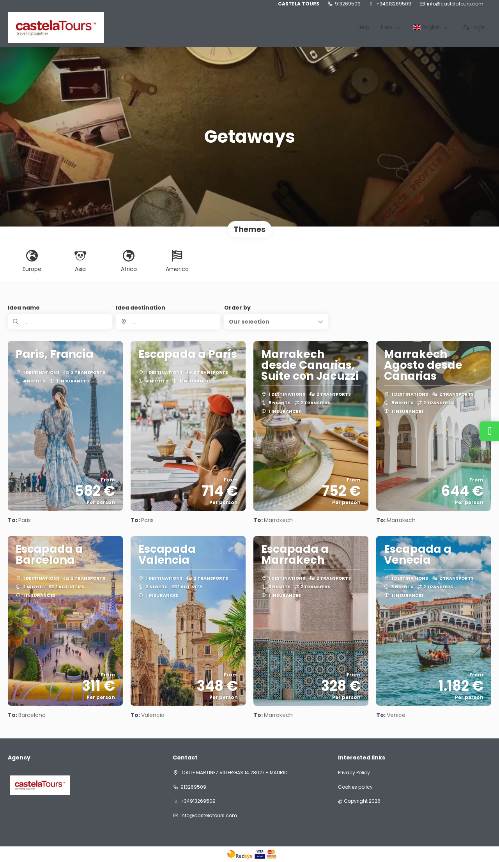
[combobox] (168, 321)
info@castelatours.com (455, 4)
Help (363, 27)
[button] (276, 321)
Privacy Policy (354, 773)
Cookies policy (355, 787)
